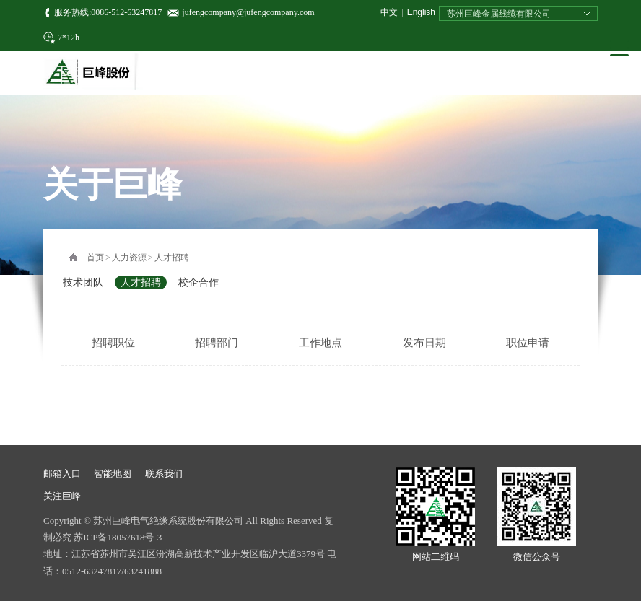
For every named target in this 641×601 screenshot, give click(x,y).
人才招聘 (171, 258)
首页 (95, 258)
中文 (389, 12)
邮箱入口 (62, 473)
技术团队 (83, 282)
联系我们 (164, 473)
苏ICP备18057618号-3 (118, 537)
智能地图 (112, 473)
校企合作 (198, 282)
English (421, 12)
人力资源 (129, 258)
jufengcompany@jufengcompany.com (248, 12)
